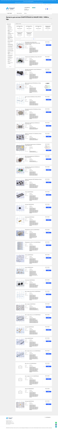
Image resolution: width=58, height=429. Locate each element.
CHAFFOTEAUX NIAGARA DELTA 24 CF (33, 371)
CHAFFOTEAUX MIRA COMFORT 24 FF (33, 63)
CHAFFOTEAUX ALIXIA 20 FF (32, 89)
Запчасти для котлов (19, 13)
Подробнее (30, 52)
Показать (10, 66)
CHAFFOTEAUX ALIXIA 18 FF (32, 233)
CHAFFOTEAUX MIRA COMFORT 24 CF (33, 62)
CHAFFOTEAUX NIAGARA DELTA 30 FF (33, 322)
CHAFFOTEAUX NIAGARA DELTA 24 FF (33, 321)
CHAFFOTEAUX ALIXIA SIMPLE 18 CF (33, 275)
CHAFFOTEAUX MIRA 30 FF (32, 49)
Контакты (25, 13)
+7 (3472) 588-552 (27, 7)
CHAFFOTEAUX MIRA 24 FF (32, 48)
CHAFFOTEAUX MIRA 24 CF (32, 60)
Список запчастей (19, 28)
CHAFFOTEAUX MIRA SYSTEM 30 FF (33, 187)
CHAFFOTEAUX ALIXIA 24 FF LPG (33, 90)
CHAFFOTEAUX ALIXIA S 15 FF (32, 237)
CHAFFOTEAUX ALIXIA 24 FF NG (33, 91)
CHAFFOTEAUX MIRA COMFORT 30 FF (33, 51)
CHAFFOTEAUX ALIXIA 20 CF (32, 88)
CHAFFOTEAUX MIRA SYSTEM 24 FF (33, 161)
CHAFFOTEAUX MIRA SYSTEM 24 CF (33, 64)
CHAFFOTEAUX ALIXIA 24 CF (32, 235)
